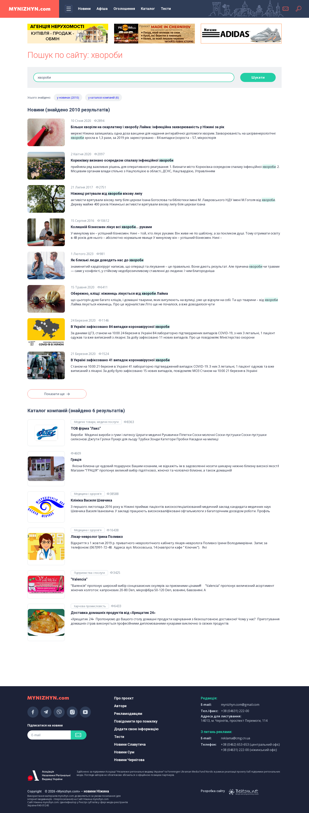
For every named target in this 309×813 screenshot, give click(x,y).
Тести (166, 9)
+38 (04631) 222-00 (235, 711)
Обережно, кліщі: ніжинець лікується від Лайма (119, 293)
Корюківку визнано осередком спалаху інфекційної (122, 160)
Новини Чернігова (129, 760)
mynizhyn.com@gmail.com (240, 704)
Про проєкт (124, 698)
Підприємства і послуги (89, 573)
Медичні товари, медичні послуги (96, 422)
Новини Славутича (130, 744)
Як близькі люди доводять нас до (107, 260)
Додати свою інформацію (136, 729)
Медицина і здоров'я (87, 494)
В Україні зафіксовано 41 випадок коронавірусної (120, 360)
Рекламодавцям (128, 713)
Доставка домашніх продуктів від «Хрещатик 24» (113, 613)
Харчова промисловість (90, 606)
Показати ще (57, 394)
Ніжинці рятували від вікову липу (106, 193)
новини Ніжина (96, 791)
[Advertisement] (67, 662)
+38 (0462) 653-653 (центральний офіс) (250, 744)
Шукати (258, 77)
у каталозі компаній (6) (103, 97)
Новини (84, 9)
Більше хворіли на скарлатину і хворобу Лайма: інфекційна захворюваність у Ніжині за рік (147, 127)
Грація (76, 459)
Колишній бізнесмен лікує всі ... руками (111, 227)
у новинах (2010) (68, 97)
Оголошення (124, 9)
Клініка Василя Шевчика (91, 500)
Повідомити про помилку (135, 721)
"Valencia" (79, 579)
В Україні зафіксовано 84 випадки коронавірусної (120, 327)
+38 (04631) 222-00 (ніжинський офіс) (249, 750)
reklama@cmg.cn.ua (235, 738)
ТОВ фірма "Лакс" (86, 428)
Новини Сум (124, 752)
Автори (120, 706)
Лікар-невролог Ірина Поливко (97, 536)
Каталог (148, 9)
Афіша (102, 9)
